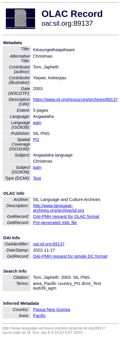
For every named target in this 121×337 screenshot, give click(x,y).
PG (36, 139)
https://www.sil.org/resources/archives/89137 (75, 99)
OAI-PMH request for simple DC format (70, 256)
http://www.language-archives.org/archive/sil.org (58, 208)
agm (37, 122)
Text (37, 178)
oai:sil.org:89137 (49, 244)
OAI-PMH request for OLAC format (66, 216)
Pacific (39, 315)
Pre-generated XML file (55, 222)
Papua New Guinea (51, 309)
